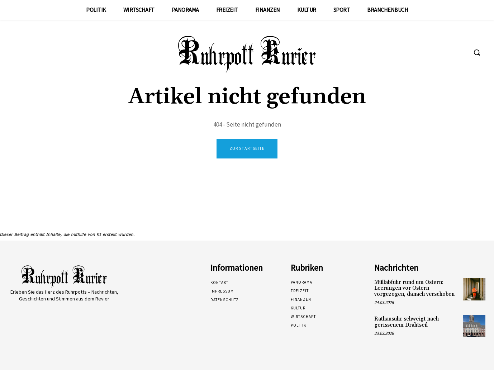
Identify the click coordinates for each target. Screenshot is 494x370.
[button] (476, 52)
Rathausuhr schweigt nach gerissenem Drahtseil (406, 322)
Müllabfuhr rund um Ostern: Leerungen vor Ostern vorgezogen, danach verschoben (414, 288)
